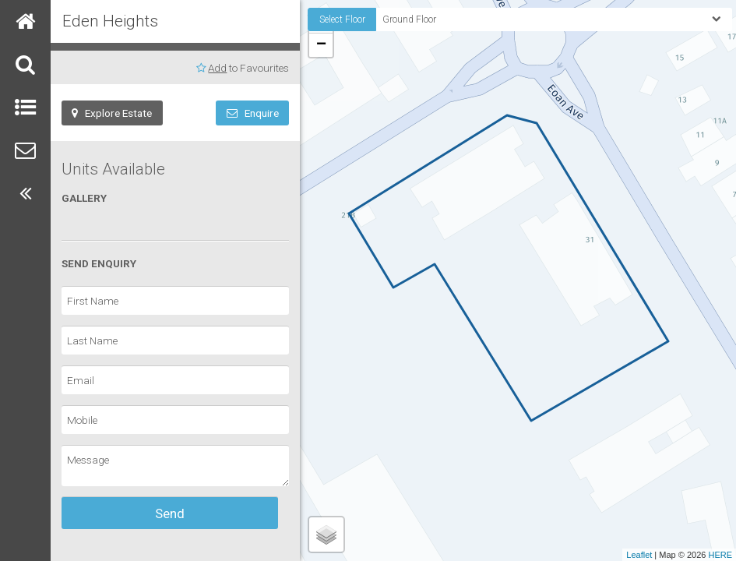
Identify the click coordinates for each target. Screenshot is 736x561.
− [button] (321, 45)
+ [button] (321, 21)
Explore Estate (112, 113)
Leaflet (639, 554)
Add (217, 68)
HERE (720, 554)
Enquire (253, 113)
